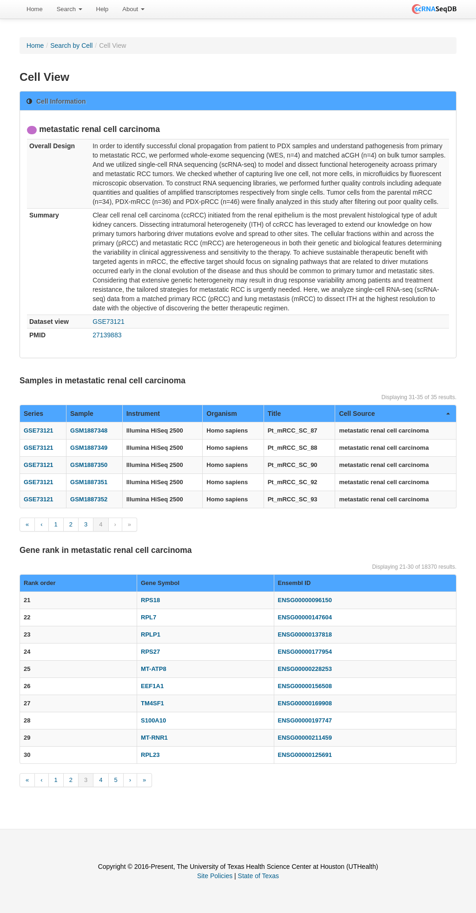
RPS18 (150, 600)
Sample (81, 413)
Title (274, 413)
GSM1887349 (88, 447)
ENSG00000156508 (305, 686)
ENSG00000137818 (305, 634)
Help (102, 9)
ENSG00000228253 (305, 668)
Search (69, 9)
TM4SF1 (152, 703)
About (133, 9)
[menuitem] (35, 9)
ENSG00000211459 (305, 737)
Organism (221, 413)
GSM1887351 (88, 482)
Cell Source (394, 413)
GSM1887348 (88, 430)
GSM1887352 (88, 499)
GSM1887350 (88, 464)
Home (34, 9)
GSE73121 (109, 321)
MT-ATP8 (153, 668)
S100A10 (153, 720)
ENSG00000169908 (305, 703)
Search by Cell (71, 45)
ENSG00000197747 (305, 720)
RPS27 (150, 651)
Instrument (143, 413)
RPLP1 (150, 634)
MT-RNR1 (154, 737)
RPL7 (148, 617)
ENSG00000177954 (305, 651)
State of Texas (258, 876)
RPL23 (150, 754)
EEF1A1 (152, 686)
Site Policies (214, 876)
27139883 (107, 335)
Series (33, 413)
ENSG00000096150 (305, 600)
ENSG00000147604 (305, 617)
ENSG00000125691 (305, 754)
